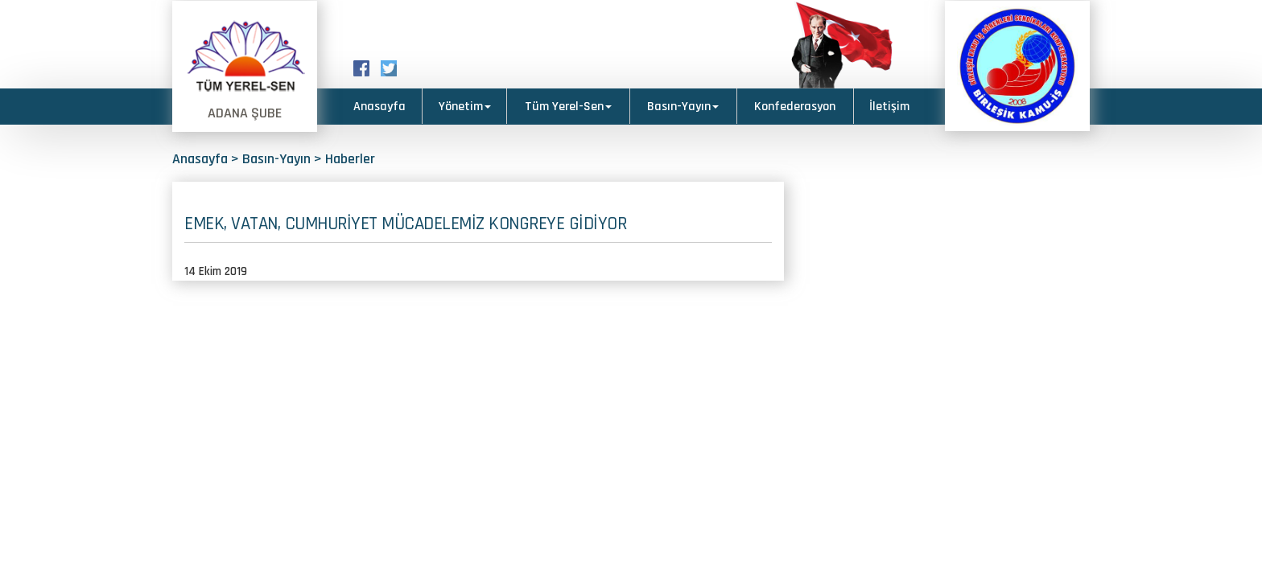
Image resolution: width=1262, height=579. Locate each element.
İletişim (889, 106)
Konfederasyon (794, 106)
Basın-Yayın (683, 106)
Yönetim (465, 106)
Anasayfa (379, 106)
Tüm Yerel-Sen (568, 106)
